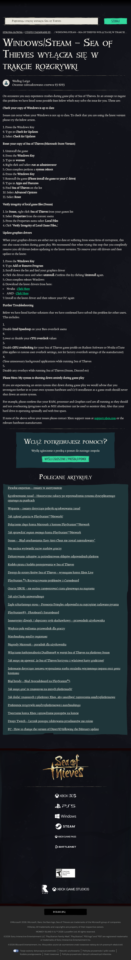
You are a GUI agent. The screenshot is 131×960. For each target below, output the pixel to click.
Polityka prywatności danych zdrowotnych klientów (86, 954)
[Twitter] (47, 858)
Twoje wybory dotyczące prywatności (38, 950)
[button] (65, 912)
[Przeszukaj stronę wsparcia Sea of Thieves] (51, 21)
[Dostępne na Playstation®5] (65, 806)
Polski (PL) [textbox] (59, 911)
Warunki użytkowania (69, 950)
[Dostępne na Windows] (65, 816)
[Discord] (75, 858)
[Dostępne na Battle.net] (65, 847)
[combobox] (51, 21)
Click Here (23, 289)
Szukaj (115, 21)
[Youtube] (65, 858)
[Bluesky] (89, 858)
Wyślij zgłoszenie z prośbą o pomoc (65, 459)
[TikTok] (82, 858)
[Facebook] (41, 858)
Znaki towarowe (51, 954)
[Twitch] (55, 858)
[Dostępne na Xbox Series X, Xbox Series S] (65, 796)
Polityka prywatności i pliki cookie (99, 950)
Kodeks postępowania (30, 954)
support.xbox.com (105, 418)
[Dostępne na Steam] (65, 827)
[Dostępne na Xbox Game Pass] (65, 837)
